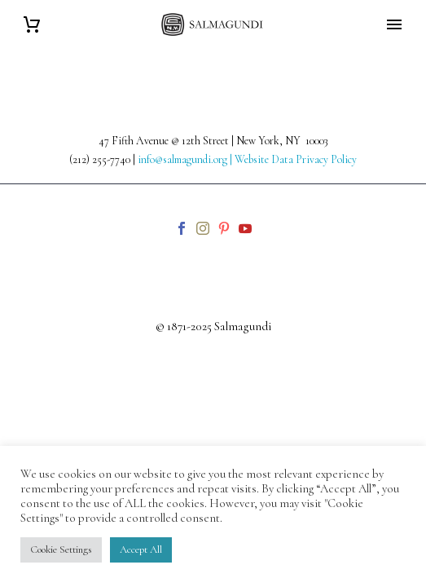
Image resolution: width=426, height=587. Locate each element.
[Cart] (31, 25)
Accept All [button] (141, 549)
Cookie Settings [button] (61, 549)
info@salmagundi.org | (186, 159)
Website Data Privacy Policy (296, 159)
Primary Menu (394, 24)
